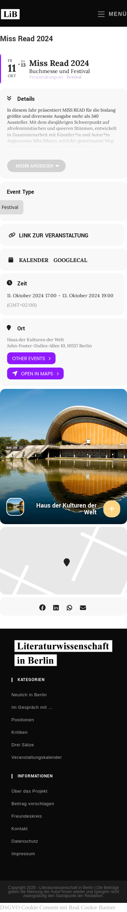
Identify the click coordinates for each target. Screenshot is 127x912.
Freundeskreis (27, 816)
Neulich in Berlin (29, 694)
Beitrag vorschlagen (33, 803)
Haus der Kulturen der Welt (35, 340)
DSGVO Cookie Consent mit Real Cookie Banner (57, 907)
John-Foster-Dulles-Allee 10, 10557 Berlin (49, 346)
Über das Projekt (29, 791)
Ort (21, 329)
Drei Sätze (23, 744)
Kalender (33, 260)
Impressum (23, 853)
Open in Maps (35, 373)
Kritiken (20, 732)
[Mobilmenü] (112, 14)
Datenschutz (25, 841)
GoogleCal (70, 260)
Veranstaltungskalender (37, 757)
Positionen (23, 719)
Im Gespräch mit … (32, 707)
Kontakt (20, 828)
